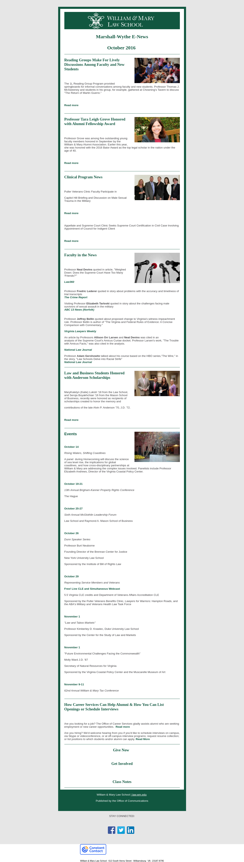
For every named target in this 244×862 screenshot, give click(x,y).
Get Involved (122, 763)
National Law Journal (78, 349)
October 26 (71, 533)
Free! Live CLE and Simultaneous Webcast (92, 588)
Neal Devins (132, 337)
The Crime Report (75, 297)
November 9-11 (74, 684)
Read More (143, 739)
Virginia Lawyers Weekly (80, 331)
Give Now (121, 750)
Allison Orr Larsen (106, 337)
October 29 (71, 576)
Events (70, 434)
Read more (71, 105)
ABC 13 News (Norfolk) (79, 309)
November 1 (72, 616)
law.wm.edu (138, 794)
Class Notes (122, 782)
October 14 (71, 446)
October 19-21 (73, 483)
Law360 (69, 281)
